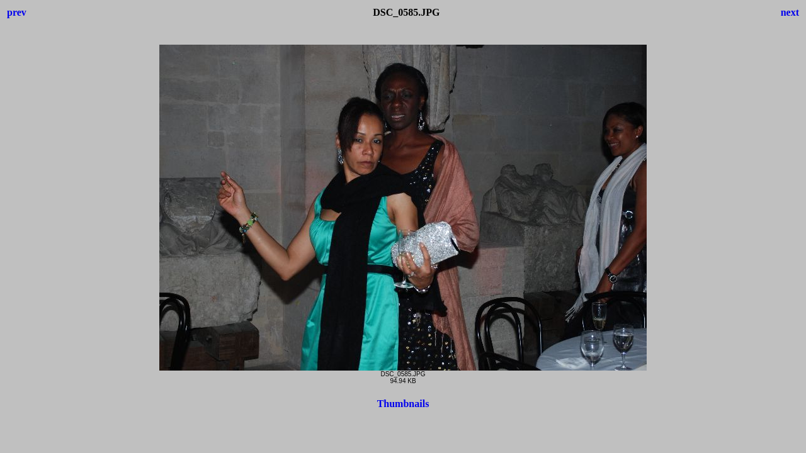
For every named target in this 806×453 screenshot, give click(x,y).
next (790, 12)
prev (16, 12)
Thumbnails (403, 403)
